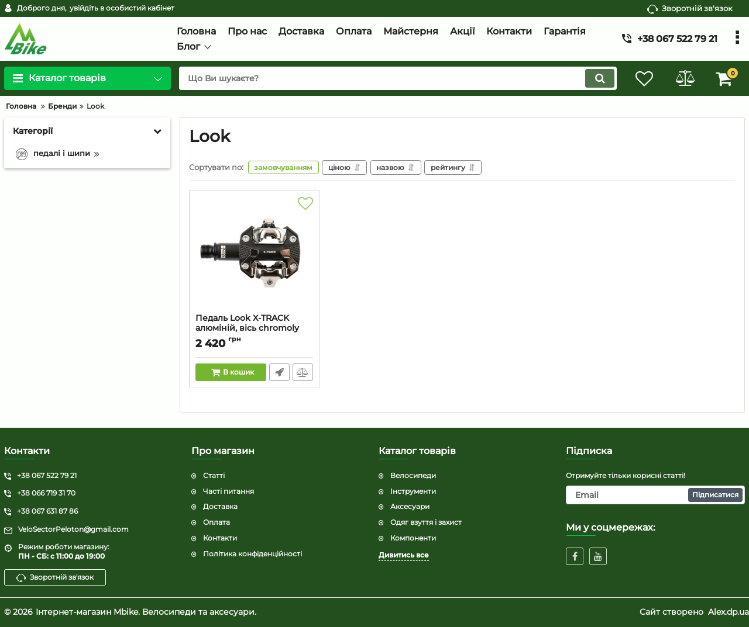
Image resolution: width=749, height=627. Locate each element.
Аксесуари (410, 506)
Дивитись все (404, 554)
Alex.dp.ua (728, 612)
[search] (396, 78)
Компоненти (413, 538)
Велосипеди (413, 475)
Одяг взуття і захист (426, 522)
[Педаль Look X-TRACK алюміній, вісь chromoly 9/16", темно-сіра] (254, 254)
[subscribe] (655, 495)
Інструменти (413, 491)
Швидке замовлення (279, 372)
